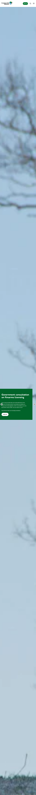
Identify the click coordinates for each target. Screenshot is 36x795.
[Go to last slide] (1, 404)
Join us (25, 3)
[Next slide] (34, 404)
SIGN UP (5, 414)
